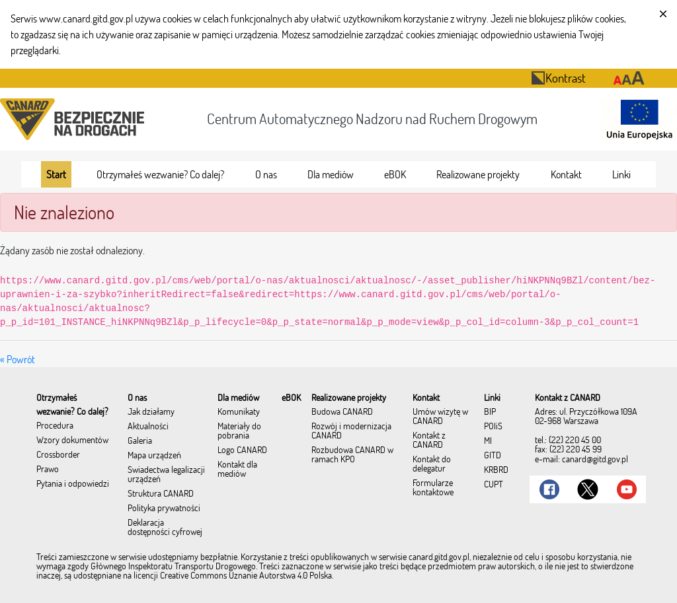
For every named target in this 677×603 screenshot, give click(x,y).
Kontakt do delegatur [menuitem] (432, 464)
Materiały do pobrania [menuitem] (239, 431)
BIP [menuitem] (490, 412)
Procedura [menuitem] (54, 426)
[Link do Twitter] (587, 489)
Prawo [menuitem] (47, 469)
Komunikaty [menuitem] (239, 412)
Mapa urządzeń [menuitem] (154, 455)
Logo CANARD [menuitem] (242, 450)
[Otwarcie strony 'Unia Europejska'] (636, 119)
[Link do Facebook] (549, 489)
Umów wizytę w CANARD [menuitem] (440, 417)
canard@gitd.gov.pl (595, 459)
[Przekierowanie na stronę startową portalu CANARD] (74, 119)
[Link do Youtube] (626, 489)
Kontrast (558, 77)
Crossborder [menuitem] (58, 455)
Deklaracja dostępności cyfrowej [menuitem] (165, 528)
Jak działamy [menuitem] (151, 412)
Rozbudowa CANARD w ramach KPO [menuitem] (352, 455)
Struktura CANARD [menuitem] (161, 494)
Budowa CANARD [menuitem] (342, 412)
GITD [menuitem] (492, 455)
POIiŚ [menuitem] (493, 426)
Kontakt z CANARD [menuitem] (429, 440)
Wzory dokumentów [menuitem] (72, 440)
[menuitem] (56, 174)
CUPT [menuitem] (493, 484)
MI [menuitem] (488, 441)
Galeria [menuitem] (140, 441)
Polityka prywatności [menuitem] (164, 508)
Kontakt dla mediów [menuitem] (237, 469)
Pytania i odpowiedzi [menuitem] (72, 484)
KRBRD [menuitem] (496, 470)
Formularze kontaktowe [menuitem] (433, 488)
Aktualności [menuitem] (148, 426)
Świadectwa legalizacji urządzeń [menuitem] (166, 475)
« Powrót (17, 359)
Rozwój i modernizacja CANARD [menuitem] (351, 431)
